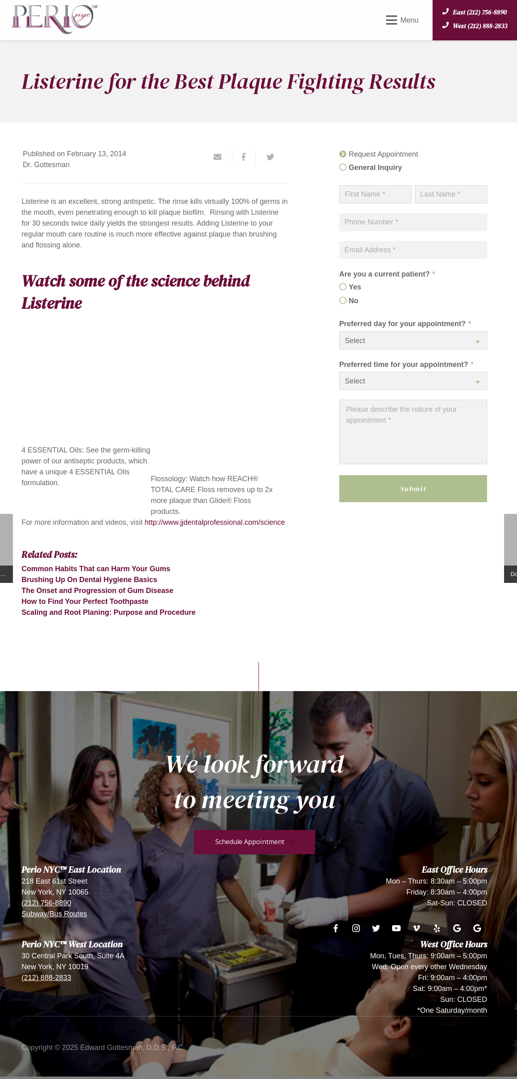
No (353, 301)
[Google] (457, 928)
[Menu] (402, 20)
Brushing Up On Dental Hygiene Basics (89, 580)
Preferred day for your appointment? (405, 324)
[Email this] (221, 157)
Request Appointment (383, 154)
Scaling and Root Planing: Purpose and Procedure (108, 612)
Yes (355, 287)
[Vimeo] (416, 928)
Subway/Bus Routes (54, 914)
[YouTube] (396, 928)
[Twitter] (376, 928)
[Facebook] (336, 928)
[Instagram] (356, 928)
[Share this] (244, 157)
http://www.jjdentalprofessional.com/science (215, 522)
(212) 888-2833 (46, 978)
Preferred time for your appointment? (406, 364)
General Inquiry (375, 167)
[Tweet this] (267, 157)
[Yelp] (437, 928)
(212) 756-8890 (46, 903)
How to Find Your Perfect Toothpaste (84, 601)
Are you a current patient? (387, 274)
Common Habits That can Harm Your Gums (95, 569)
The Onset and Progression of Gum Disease (97, 591)
